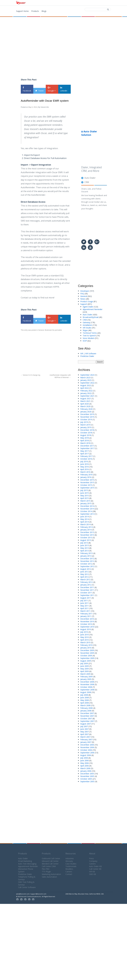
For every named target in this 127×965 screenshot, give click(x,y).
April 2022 (84, 388)
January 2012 (85, 584)
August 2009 (85, 661)
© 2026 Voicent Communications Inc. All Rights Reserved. (35, 896)
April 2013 (84, 550)
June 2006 (84, 760)
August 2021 (85, 398)
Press (91, 858)
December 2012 (87, 558)
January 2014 (85, 529)
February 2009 (86, 676)
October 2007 (86, 718)
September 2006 (87, 752)
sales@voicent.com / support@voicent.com (31, 894)
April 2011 (84, 608)
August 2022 (85, 385)
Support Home (22, 11)
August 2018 (85, 435)
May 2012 (84, 574)
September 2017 (87, 448)
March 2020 (85, 406)
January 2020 (85, 411)
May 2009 (84, 668)
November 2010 (87, 621)
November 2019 (87, 417)
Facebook (27, 89)
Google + (52, 89)
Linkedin (63, 89)
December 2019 (87, 414)
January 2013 (85, 556)
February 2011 (86, 613)
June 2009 (84, 666)
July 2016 (84, 461)
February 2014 (86, 527)
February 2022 (86, 390)
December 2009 (87, 650)
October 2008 (86, 687)
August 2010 (85, 629)
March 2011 (85, 611)
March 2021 (85, 401)
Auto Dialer (90, 177)
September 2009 (87, 658)
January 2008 (85, 710)
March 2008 (85, 705)
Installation (87, 325)
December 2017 (87, 445)
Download (73, 3)
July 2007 (84, 726)
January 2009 (85, 679)
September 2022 (87, 383)
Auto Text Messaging (27, 863)
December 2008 (87, 682)
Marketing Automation (51, 874)
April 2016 (84, 469)
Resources (70, 853)
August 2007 (85, 724)
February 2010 (86, 645)
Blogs (44, 11)
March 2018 (85, 443)
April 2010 (84, 640)
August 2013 (85, 540)
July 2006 (84, 758)
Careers (68, 871)
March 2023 (85, 377)
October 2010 (86, 624)
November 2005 (87, 776)
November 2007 (87, 716)
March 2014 (85, 524)
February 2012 (86, 582)
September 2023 (87, 375)
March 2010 (85, 642)
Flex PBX (45, 869)
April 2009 (84, 671)
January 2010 (85, 647)
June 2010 (84, 634)
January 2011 (85, 616)
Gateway (86, 322)
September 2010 (87, 626)
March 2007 (85, 737)
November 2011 (87, 590)
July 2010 (84, 632)
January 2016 (85, 477)
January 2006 (85, 771)
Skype (85, 330)
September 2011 (87, 595)
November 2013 (87, 535)
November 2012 (87, 561)
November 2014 (87, 508)
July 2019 (84, 422)
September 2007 (87, 721)
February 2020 (86, 409)
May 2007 (84, 731)
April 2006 (84, 765)
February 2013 (86, 553)
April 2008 (84, 703)
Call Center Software (27, 887)
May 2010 (84, 637)
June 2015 (84, 493)
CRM (86, 182)
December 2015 (87, 480)
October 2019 (86, 419)
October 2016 (86, 459)
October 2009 (86, 655)
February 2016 (86, 474)
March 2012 (85, 579)
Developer (84, 291)
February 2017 (86, 456)
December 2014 (87, 506)
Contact (89, 3)
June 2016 (84, 464)
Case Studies (70, 863)
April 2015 (84, 498)
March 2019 (85, 424)
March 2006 (85, 768)
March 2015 (85, 501)
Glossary (69, 861)
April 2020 (84, 403)
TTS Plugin (46, 871)
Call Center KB (95, 869)
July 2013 (84, 543)
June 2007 (84, 729)
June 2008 (84, 697)
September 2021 (87, 396)
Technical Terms (90, 333)
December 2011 (87, 587)
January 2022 (85, 393)
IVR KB (92, 871)
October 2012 (86, 564)
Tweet (39, 90)
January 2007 (85, 742)
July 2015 (84, 490)
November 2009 (87, 653)
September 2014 (87, 514)
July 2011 (84, 600)
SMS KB (92, 874)
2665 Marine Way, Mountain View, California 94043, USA (84, 894)
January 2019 (85, 427)
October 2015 (86, 485)
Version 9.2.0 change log (30, 375)
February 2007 (86, 739)
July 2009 (84, 663)
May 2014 (84, 519)
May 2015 (84, 495)
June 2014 (84, 516)
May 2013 (84, 548)
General (41, 330)
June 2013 (84, 545)
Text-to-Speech (89, 335)
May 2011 (84, 605)
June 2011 (84, 603)
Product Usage (86, 301)
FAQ (82, 293)
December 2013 (87, 532)
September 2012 (87, 566)
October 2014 (86, 511)
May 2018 (84, 438)
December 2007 (87, 713)
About (92, 853)
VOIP (85, 341)
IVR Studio (87, 327)
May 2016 (84, 466)
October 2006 (86, 750)
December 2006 (87, 744)
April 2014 (84, 522)
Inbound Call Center (50, 861)
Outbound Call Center (51, 858)
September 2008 (87, 689)
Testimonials (70, 866)
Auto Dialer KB (95, 866)
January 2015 (85, 503)
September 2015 (87, 487)
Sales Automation (49, 877)
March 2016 (85, 472)
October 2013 (86, 537)
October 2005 (86, 779)
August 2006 (85, 755)
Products (56, 3)
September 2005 (87, 781)
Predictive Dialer (87, 356)
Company (93, 861)
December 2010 (87, 619)
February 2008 (86, 708)
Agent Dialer (88, 306)
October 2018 (86, 432)
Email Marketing (25, 861)
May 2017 (84, 451)
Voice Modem (89, 338)
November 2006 (87, 747)
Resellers (69, 869)
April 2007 (84, 734)
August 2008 (85, 692)
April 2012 (84, 577)
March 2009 (85, 674)
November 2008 (87, 684)
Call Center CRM (49, 866)
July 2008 (84, 695)
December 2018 (87, 430)
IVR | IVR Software (88, 353)
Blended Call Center (50, 863)
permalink (58, 330)
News (82, 299)
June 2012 (84, 571)
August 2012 (85, 569)
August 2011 (85, 598)
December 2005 (87, 773)
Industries (69, 858)
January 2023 (85, 380)
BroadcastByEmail (90, 317)
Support (104, 3)
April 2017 (84, 453)
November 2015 (87, 482)
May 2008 (84, 700)
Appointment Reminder (92, 309)
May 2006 (84, 763)
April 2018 (84, 440)
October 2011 (86, 592)
